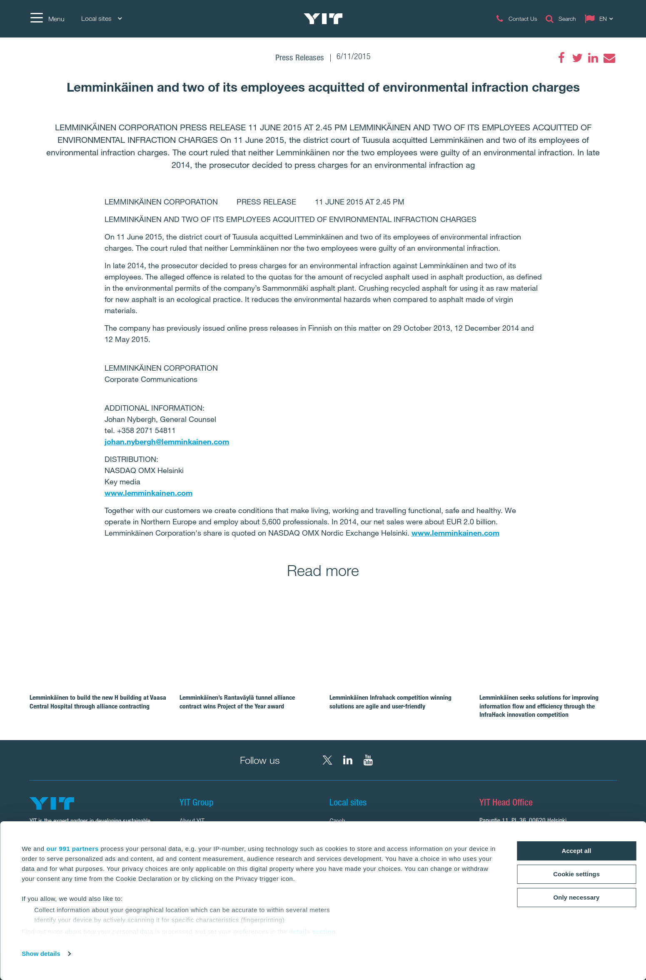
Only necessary (577, 897)
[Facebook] (561, 58)
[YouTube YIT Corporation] (368, 760)
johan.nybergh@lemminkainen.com (167, 441)
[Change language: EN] (600, 19)
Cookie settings (576, 874)
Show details (41, 953)
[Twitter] (577, 58)
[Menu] (47, 19)
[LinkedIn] (593, 58)
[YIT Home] (323, 18)
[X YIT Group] (327, 760)
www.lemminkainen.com (148, 492)
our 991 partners (72, 848)
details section (312, 931)
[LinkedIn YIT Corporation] (347, 760)
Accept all (576, 850)
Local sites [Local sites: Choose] (101, 18)
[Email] (609, 58)
